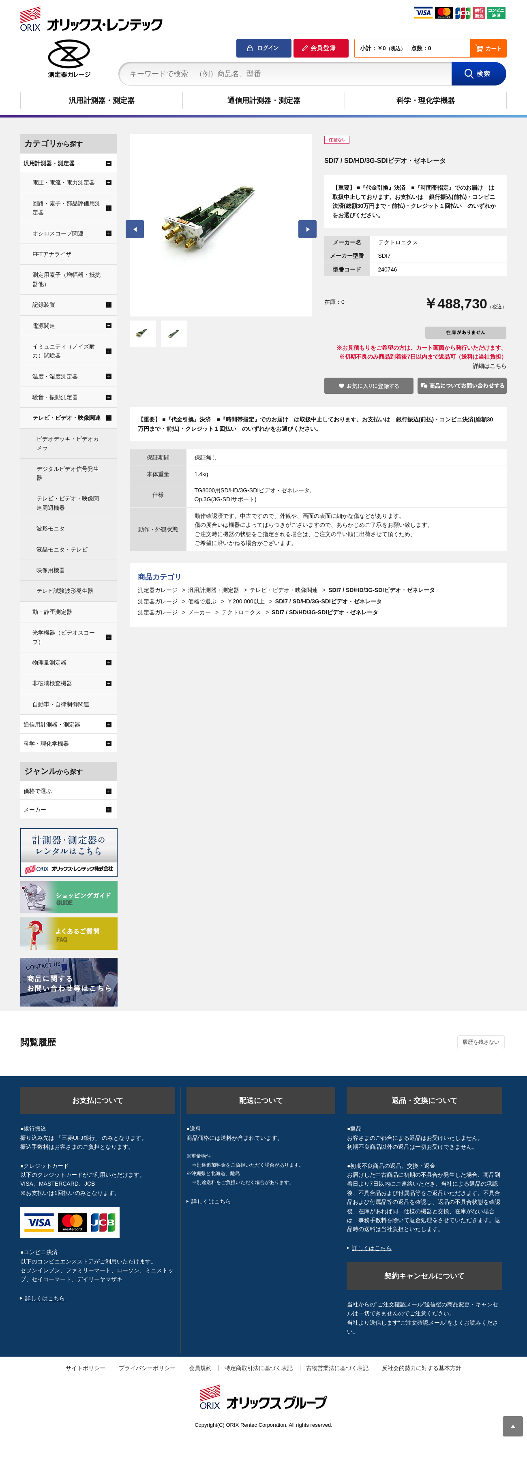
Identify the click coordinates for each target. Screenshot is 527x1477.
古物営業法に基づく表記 (337, 1368)
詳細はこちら (490, 366)
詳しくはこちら (45, 1298)
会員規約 (200, 1368)
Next (307, 229)
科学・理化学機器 (425, 100)
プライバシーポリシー (147, 1368)
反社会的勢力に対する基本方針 (421, 1368)
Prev (135, 229)
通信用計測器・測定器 (263, 100)
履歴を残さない (481, 1042)
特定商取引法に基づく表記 (259, 1368)
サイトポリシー (85, 1368)
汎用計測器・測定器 (102, 100)
